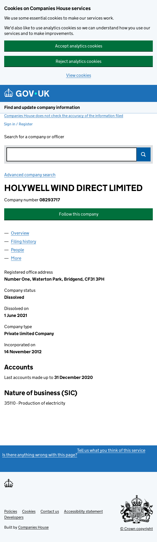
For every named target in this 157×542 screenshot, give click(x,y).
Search (144, 154)
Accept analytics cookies (78, 46)
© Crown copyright (136, 528)
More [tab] (16, 258)
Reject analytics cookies (78, 61)
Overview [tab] (20, 233)
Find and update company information (42, 107)
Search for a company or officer (34, 136)
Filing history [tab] (23, 241)
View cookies (78, 75)
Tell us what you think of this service (111, 450)
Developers (13, 517)
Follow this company (78, 214)
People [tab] (17, 249)
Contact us (50, 511)
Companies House (33, 527)
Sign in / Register (18, 123)
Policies (10, 511)
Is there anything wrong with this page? (39, 454)
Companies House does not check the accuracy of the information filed (63, 115)
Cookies (28, 511)
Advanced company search (30, 174)
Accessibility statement (83, 511)
